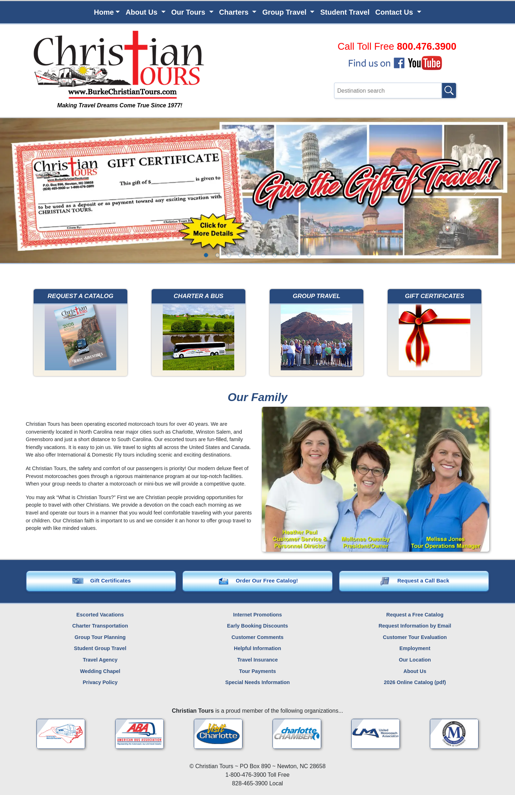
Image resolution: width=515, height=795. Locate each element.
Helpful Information (257, 649)
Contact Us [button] (395, 12)
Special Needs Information (257, 682)
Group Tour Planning (100, 637)
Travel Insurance (257, 660)
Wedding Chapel (100, 671)
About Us (414, 671)
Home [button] (104, 12)
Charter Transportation (100, 626)
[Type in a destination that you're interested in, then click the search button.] (388, 90)
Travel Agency (100, 660)
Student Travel (344, 12)
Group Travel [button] (285, 12)
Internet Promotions (257, 615)
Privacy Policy (100, 682)
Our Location (415, 660)
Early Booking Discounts (257, 626)
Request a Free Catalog (414, 615)
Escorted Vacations (100, 615)
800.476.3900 (426, 46)
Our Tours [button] (189, 12)
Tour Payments (257, 671)
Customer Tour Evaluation (415, 637)
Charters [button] (235, 12)
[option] (206, 255)
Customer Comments (257, 637)
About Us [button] (142, 12)
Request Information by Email (414, 626)
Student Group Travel (100, 649)
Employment (414, 649)
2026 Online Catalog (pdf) (415, 682)
